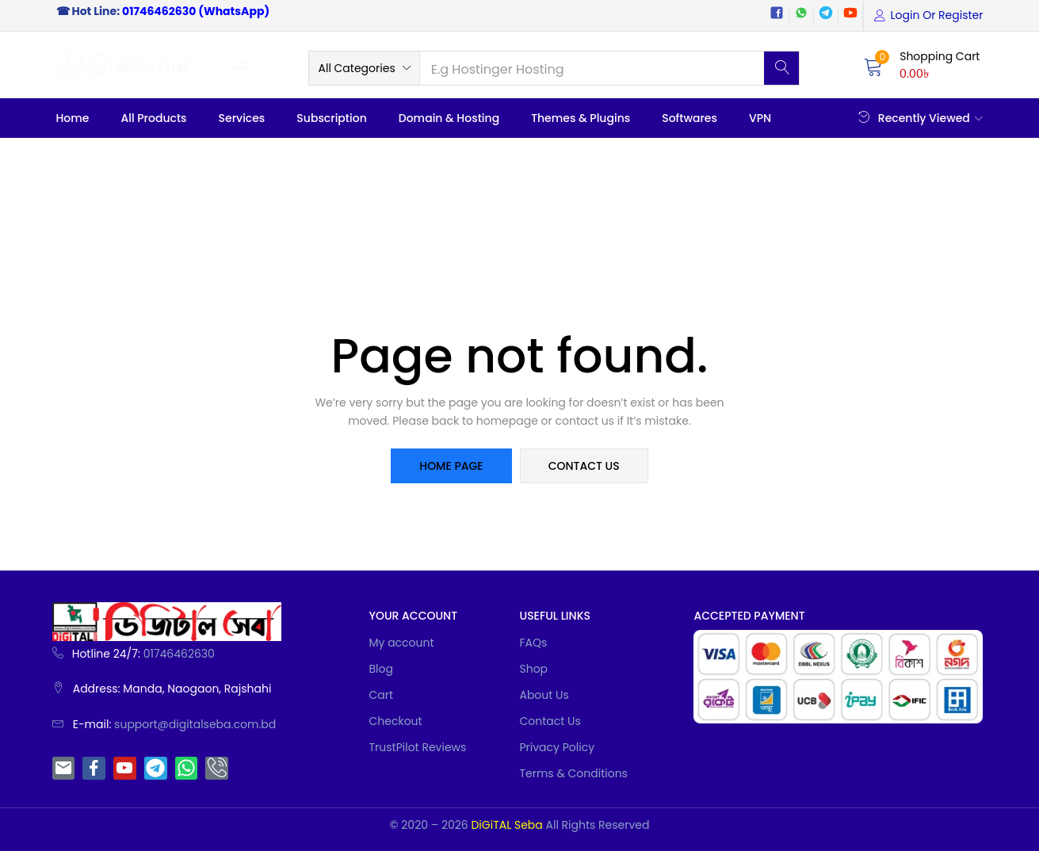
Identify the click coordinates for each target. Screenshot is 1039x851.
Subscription (331, 118)
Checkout (395, 721)
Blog (380, 669)
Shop (533, 669)
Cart (381, 695)
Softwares (689, 118)
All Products (154, 118)
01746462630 (159, 11)
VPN (760, 118)
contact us (584, 466)
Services (242, 118)
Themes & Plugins (580, 118)
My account (401, 643)
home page (451, 466)
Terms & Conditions (573, 773)
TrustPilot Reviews (417, 747)
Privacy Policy (556, 747)
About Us (543, 695)
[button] (364, 68)
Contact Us (549, 721)
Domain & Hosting (449, 118)
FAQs (533, 643)
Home (73, 118)
